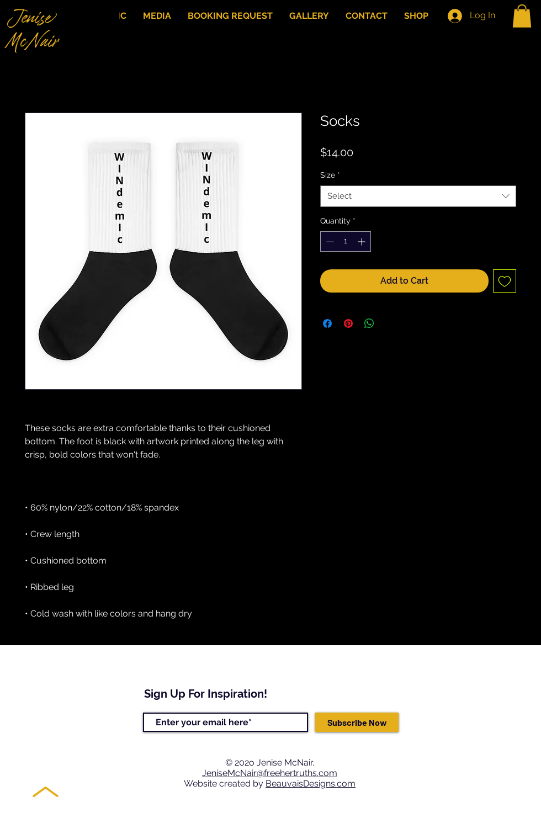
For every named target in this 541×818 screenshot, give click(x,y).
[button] (522, 16)
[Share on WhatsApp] (369, 323)
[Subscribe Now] (357, 722)
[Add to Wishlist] (504, 281)
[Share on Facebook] (327, 323)
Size (330, 175)
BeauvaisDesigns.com (311, 783)
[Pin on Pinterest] (348, 323)
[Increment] (362, 241)
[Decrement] (329, 241)
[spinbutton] (346, 241)
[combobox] (418, 196)
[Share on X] (390, 323)
